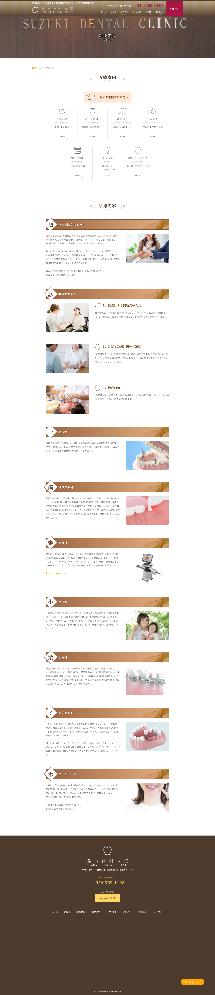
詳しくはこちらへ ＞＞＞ (58, 573)
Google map (192, 982)
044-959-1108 (149, 5)
